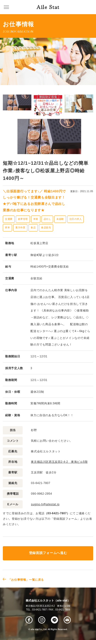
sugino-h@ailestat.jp (45, 504)
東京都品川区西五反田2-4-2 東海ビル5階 (59, 461)
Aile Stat (48, 7)
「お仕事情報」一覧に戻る (26, 579)
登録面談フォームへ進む (48, 553)
